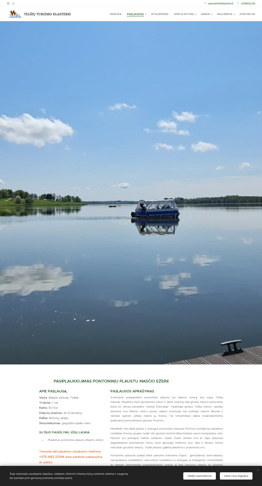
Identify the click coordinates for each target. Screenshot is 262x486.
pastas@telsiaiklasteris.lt (220, 3)
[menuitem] (116, 14)
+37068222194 (247, 3)
